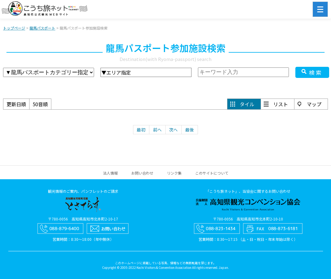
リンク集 (174, 173)
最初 (141, 130)
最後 (189, 130)
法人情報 (110, 173)
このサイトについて (211, 173)
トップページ (14, 27)
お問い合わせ (142, 173)
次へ (173, 130)
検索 (316, 72)
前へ (157, 130)
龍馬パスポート (42, 27)
